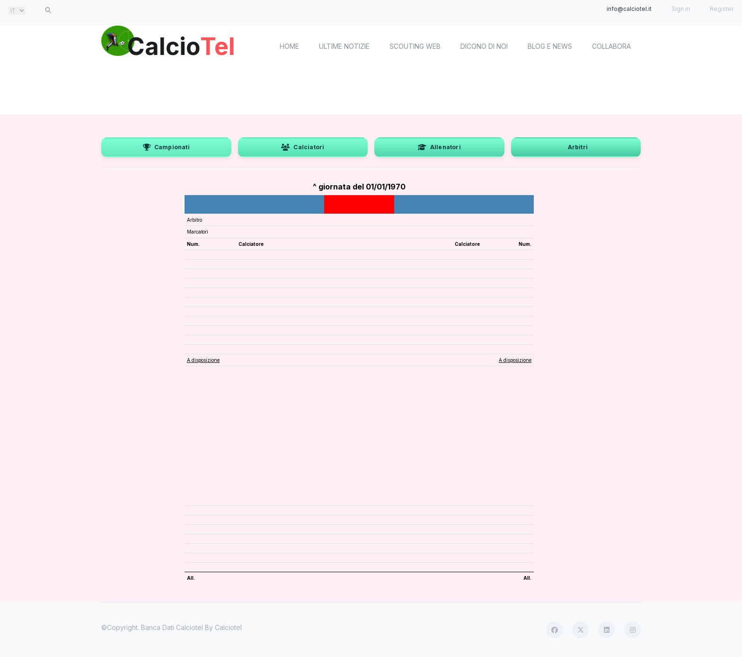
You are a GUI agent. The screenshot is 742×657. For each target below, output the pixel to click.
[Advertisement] (371, 90)
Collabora (611, 46)
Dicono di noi (484, 46)
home (289, 46)
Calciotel (228, 627)
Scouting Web (415, 46)
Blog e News (550, 46)
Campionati (166, 147)
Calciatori (302, 147)
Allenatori (439, 147)
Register (721, 8)
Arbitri (578, 147)
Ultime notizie (344, 46)
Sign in (680, 8)
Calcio (181, 45)
